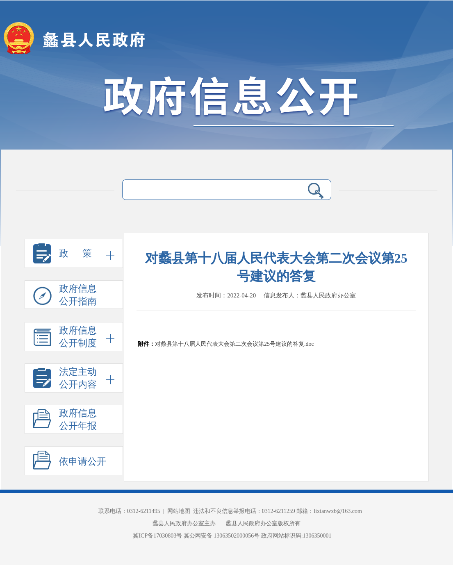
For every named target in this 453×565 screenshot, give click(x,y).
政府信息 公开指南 (65, 296)
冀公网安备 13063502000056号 (222, 536)
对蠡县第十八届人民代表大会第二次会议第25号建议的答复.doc (234, 344)
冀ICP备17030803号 (158, 536)
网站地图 (178, 511)
